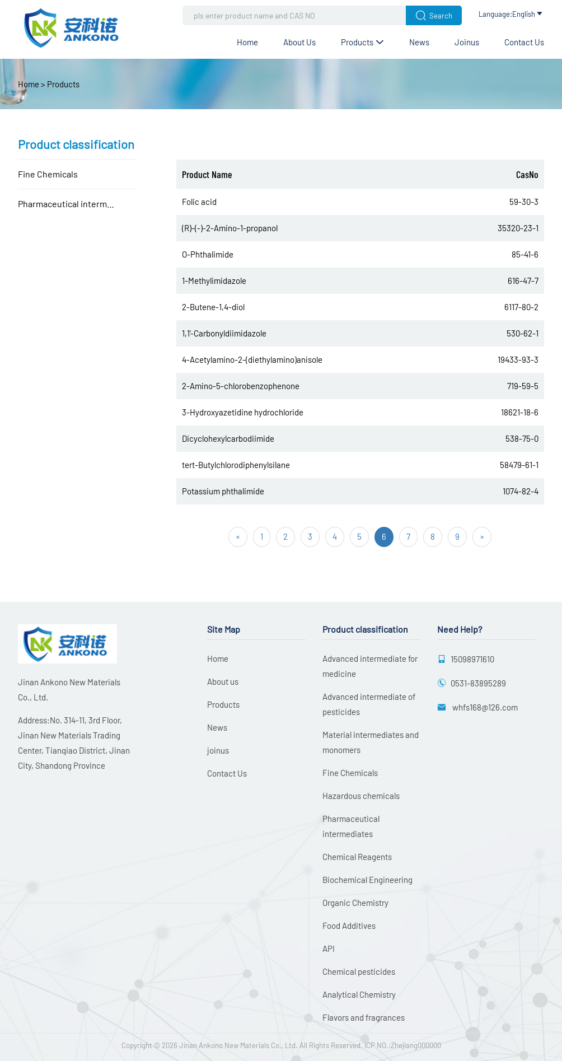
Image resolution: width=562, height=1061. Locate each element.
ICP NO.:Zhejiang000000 (402, 1045)
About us (299, 42)
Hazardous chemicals (361, 796)
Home (247, 42)
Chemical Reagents (357, 857)
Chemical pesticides (358, 971)
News (419, 42)
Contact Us (524, 42)
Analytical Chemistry (359, 994)
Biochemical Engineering (367, 880)
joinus (467, 42)
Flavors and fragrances (363, 1017)
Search (433, 15)
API (328, 948)
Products (362, 42)
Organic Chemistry (355, 903)
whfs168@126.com (484, 707)
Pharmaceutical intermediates (77, 203)
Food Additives (349, 925)
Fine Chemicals (48, 174)
